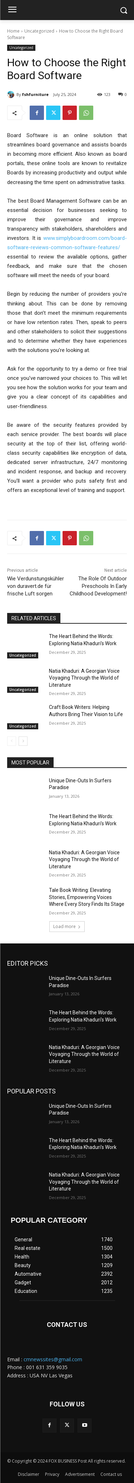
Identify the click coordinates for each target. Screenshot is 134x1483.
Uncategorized (39, 31)
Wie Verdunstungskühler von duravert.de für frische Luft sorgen (35, 586)
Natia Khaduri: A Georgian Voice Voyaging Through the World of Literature (84, 678)
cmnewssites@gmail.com (53, 1359)
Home (13, 31)
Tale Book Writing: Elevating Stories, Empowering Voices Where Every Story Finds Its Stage (86, 897)
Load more (67, 926)
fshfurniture (35, 94)
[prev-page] (11, 741)
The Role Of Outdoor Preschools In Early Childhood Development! (98, 586)
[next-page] (23, 741)
